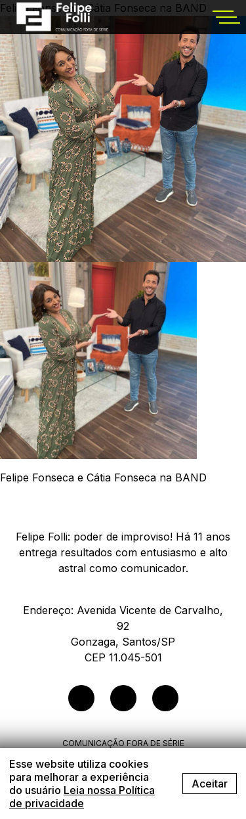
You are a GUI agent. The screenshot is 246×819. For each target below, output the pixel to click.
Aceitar (210, 783)
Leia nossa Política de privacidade (82, 797)
